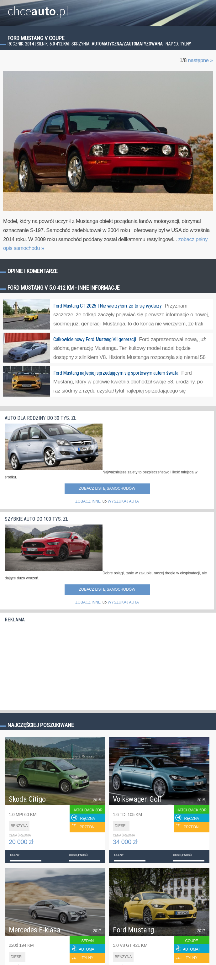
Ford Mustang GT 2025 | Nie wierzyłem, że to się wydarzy (107, 306)
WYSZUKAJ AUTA (123, 501)
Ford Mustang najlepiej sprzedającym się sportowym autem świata (115, 373)
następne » (200, 60)
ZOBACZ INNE (88, 501)
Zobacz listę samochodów (107, 488)
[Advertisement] (52, 664)
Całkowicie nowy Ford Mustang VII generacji (94, 339)
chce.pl (38, 8)
